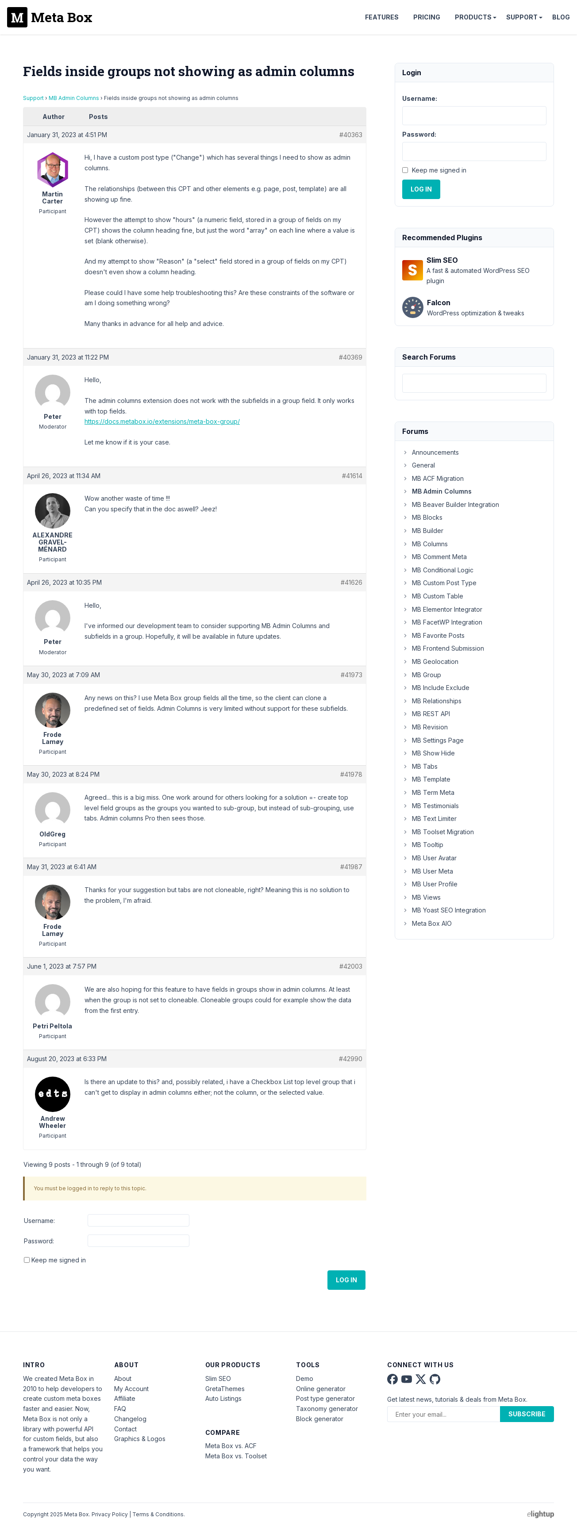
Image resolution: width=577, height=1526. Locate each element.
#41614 (352, 475)
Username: (39, 1220)
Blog (561, 17)
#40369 (350, 357)
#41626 (351, 582)
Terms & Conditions (158, 1514)
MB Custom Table (432, 596)
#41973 (351, 675)
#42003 (350, 966)
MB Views (421, 897)
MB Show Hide (428, 753)
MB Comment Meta (434, 556)
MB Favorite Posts (433, 635)
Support (522, 17)
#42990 (350, 1058)
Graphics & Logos (139, 1438)
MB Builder (422, 530)
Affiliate (124, 1398)
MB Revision (425, 727)
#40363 (350, 134)
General (418, 465)
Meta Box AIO (427, 923)
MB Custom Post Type (439, 583)
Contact (125, 1429)
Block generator (319, 1418)
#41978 (351, 774)
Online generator (321, 1388)
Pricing (426, 17)
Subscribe (527, 1414)
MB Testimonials (430, 805)
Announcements (430, 452)
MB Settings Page (433, 740)
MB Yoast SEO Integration (444, 910)
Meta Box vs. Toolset (236, 1456)
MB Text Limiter (429, 818)
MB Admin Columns (74, 98)
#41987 (351, 866)
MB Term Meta (428, 792)
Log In (346, 1280)
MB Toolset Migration (438, 832)
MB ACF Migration (433, 478)
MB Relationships (432, 701)
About (122, 1378)
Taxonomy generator (327, 1408)
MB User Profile (430, 884)
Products (473, 17)
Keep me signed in (58, 1260)
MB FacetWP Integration (442, 622)
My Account (131, 1388)
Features (382, 17)
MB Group (421, 675)
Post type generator (325, 1398)
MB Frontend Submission (443, 648)
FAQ (120, 1408)
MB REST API (426, 713)
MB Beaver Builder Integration (450, 504)
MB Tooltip (422, 844)
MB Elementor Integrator (442, 609)
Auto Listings (223, 1398)
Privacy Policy (110, 1514)
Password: (39, 1241)
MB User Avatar (429, 858)
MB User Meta (427, 871)
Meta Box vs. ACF (231, 1445)
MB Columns (425, 544)
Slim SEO (218, 1378)
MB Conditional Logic (437, 570)
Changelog (130, 1418)
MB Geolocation (430, 661)
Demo (304, 1378)
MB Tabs (420, 766)
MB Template (426, 779)
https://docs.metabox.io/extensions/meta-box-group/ (162, 421)
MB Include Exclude (435, 687)
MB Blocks (422, 517)
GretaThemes (225, 1388)
